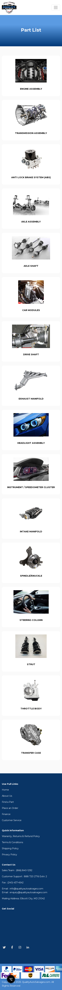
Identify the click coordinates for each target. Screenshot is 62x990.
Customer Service (11, 820)
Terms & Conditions (12, 842)
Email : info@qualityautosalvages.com (22, 888)
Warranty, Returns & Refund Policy (21, 836)
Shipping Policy (10, 848)
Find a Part (8, 802)
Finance (6, 814)
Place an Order (10, 808)
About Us (7, 795)
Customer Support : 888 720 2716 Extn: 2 (24, 876)
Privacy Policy (9, 854)
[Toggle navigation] (55, 7)
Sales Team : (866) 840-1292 (17, 870)
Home (5, 789)
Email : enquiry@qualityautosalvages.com (24, 892)
